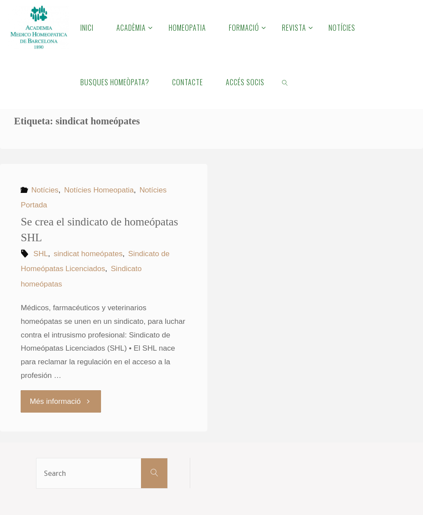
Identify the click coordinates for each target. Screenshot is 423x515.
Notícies (44, 190)
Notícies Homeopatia (99, 190)
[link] (285, 81)
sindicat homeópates (88, 254)
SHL (40, 254)
